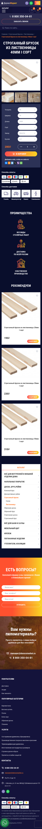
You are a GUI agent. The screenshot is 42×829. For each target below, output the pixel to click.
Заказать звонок (21, 21)
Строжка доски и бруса (10, 751)
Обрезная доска (10, 508)
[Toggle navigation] (37, 3)
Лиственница (10, 504)
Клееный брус (9, 491)
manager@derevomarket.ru (21, 653)
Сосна (8, 501)
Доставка (5, 686)
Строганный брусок (11, 498)
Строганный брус (10, 518)
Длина (7, 121)
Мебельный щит (21, 528)
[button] (4, 97)
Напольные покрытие (21, 482)
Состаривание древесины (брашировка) (16, 737)
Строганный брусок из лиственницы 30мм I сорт (21, 384)
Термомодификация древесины (13, 744)
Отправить (21, 605)
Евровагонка (6, 706)
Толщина (8, 110)
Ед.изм (7, 139)
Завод (7, 133)
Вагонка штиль (7, 709)
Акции (4, 690)
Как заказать (6, 693)
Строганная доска (10, 515)
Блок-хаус (5, 717)
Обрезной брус (9, 511)
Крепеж (21, 533)
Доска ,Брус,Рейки (21, 487)
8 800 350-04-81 (22, 16)
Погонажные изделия (21, 538)
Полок (4, 713)
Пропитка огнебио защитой (11, 755)
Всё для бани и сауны (21, 523)
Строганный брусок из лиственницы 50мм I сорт (21, 440)
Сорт (6, 127)
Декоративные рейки (12, 494)
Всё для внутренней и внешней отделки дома (21, 475)
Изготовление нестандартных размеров (16, 748)
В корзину (33, 341)
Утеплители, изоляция (21, 544)
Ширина (8, 115)
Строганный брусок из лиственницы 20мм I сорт (21, 329)
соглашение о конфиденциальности (23, 818)
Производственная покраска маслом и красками (19, 740)
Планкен (5, 724)
